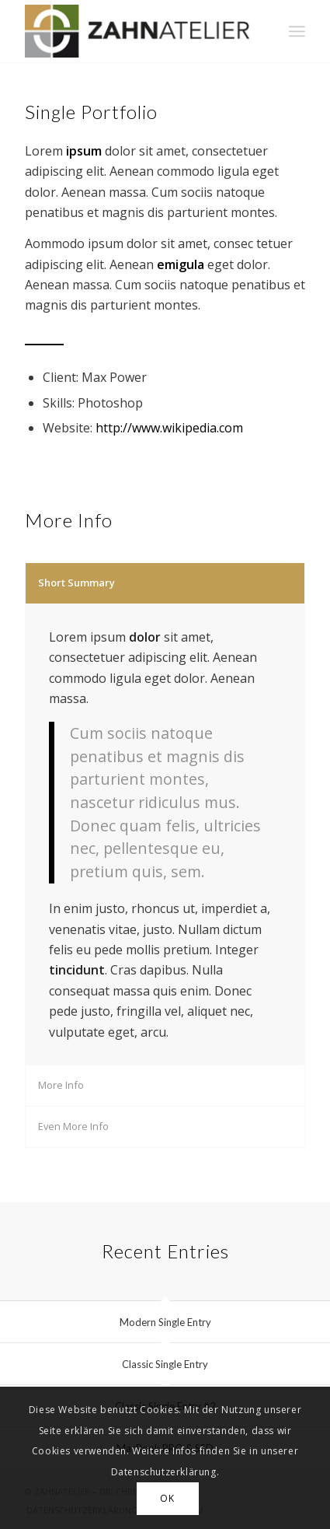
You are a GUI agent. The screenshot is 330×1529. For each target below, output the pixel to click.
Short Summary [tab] (76, 583)
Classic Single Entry (165, 1364)
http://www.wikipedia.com (169, 427)
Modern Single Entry (165, 1322)
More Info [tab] (61, 1085)
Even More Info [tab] (73, 1126)
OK (167, 1498)
